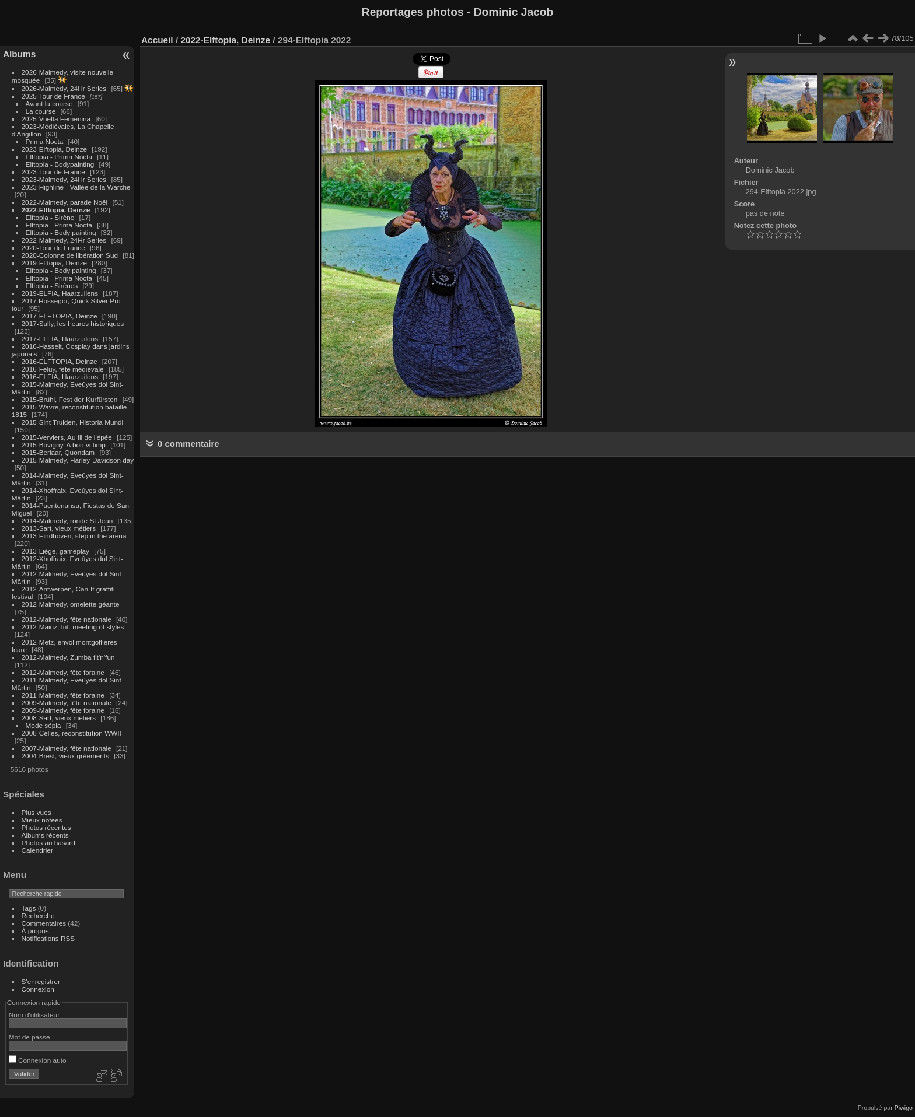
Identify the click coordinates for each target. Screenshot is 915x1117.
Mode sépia (43, 725)
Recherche (38, 915)
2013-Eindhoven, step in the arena (74, 536)
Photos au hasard (48, 842)
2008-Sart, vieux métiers (59, 718)
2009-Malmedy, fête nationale (66, 702)
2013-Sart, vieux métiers (60, 528)
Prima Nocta (45, 141)
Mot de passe (29, 1037)
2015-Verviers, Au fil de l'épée (67, 437)
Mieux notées (42, 820)
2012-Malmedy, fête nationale (66, 619)
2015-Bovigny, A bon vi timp (64, 445)
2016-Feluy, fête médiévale (63, 369)
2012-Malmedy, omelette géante (71, 604)
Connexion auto (38, 1060)
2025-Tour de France (53, 96)
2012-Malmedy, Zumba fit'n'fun (68, 657)
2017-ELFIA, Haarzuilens (61, 338)
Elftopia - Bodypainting (60, 164)
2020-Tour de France (53, 247)
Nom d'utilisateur (34, 1014)
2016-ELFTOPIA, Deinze (59, 361)
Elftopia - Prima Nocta (59, 156)
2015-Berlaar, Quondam (58, 452)
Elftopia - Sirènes (52, 285)
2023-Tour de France (53, 172)
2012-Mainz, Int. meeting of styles (73, 627)
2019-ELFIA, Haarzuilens (60, 293)
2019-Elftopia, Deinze (55, 263)
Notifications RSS (48, 938)
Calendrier (37, 850)
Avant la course (49, 103)
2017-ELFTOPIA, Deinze (59, 316)
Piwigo (904, 1107)
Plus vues (36, 812)
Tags (29, 908)
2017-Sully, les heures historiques (73, 323)
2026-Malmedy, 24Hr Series (64, 88)
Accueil (157, 40)
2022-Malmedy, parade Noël (65, 202)
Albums (19, 54)
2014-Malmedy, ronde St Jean (67, 520)
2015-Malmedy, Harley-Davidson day (78, 460)
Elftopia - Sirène (50, 217)
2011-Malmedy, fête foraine (63, 695)
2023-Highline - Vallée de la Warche (76, 187)
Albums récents (45, 835)
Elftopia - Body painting (61, 232)
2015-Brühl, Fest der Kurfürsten (70, 399)
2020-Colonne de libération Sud (70, 255)
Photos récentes (46, 827)
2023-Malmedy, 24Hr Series (64, 179)
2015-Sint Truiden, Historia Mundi (73, 422)
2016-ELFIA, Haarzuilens (60, 376)
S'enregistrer (41, 981)
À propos (35, 930)
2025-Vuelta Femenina (56, 118)
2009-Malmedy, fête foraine (63, 710)
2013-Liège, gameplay (55, 551)
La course (41, 111)
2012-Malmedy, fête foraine (63, 672)
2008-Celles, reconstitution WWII (71, 733)
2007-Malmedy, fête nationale (66, 748)
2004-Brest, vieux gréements (65, 755)
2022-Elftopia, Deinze (56, 209)
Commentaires (44, 923)
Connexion (38, 989)
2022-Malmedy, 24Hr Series (64, 240)
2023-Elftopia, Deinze (55, 149)
